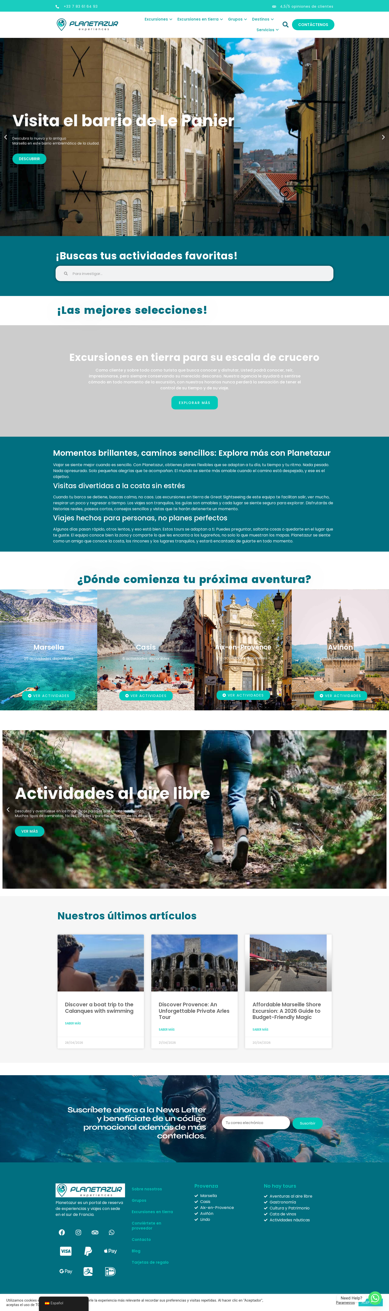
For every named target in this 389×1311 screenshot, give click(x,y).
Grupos (140, 1200)
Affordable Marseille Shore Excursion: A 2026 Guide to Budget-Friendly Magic (287, 1010)
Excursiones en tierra (152, 1211)
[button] (5, 137)
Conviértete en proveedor (146, 1226)
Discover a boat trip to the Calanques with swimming (99, 1007)
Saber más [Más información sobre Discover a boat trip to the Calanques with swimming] (73, 1023)
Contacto (141, 1239)
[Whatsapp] (375, 1298)
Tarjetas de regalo (150, 1262)
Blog (136, 1251)
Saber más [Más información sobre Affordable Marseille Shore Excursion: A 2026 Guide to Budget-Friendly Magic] (260, 1029)
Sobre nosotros (147, 1189)
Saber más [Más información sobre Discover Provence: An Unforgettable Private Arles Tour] (167, 1029)
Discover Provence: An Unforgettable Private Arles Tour (194, 1010)
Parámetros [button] (345, 1302)
